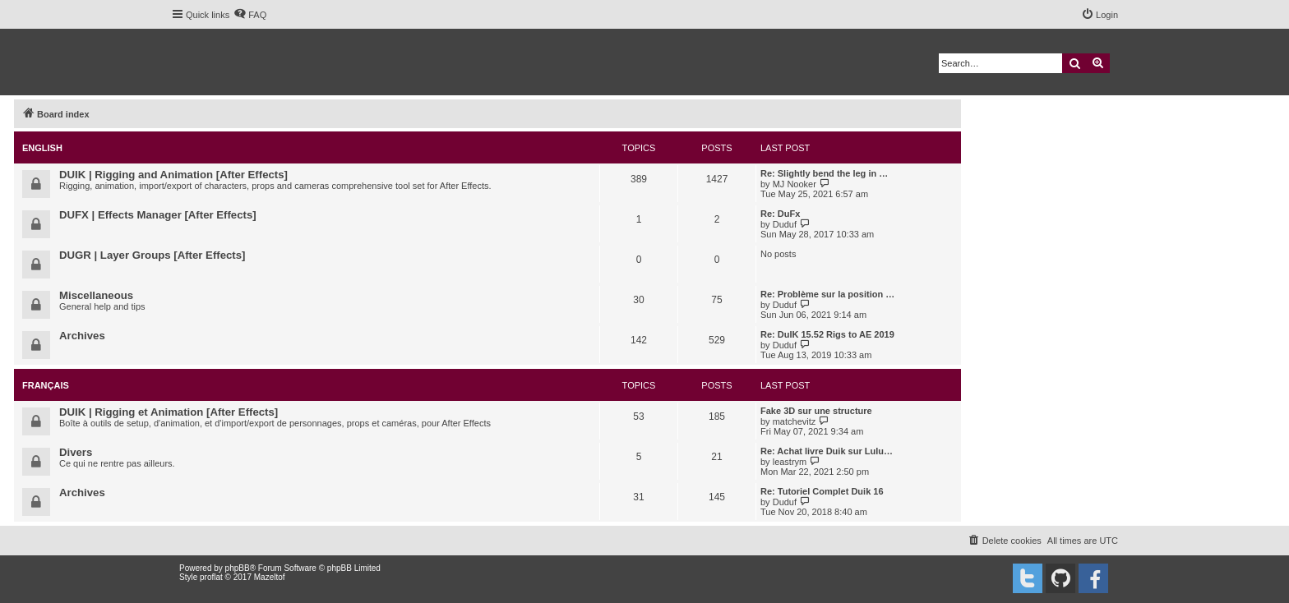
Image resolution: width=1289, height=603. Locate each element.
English (42, 148)
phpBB (237, 568)
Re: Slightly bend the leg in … (824, 173)
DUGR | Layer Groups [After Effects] (152, 255)
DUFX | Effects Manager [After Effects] (157, 215)
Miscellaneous (96, 295)
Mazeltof (269, 577)
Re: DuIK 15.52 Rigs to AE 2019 (827, 334)
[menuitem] (249, 15)
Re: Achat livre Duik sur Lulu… (826, 451)
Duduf (785, 224)
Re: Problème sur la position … (827, 294)
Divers (75, 452)
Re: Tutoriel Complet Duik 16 (822, 491)
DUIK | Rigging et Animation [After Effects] (168, 412)
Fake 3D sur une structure (816, 411)
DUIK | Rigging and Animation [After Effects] (173, 174)
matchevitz (794, 421)
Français (45, 385)
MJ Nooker (794, 184)
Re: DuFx (780, 214)
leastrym (790, 462)
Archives (82, 335)
